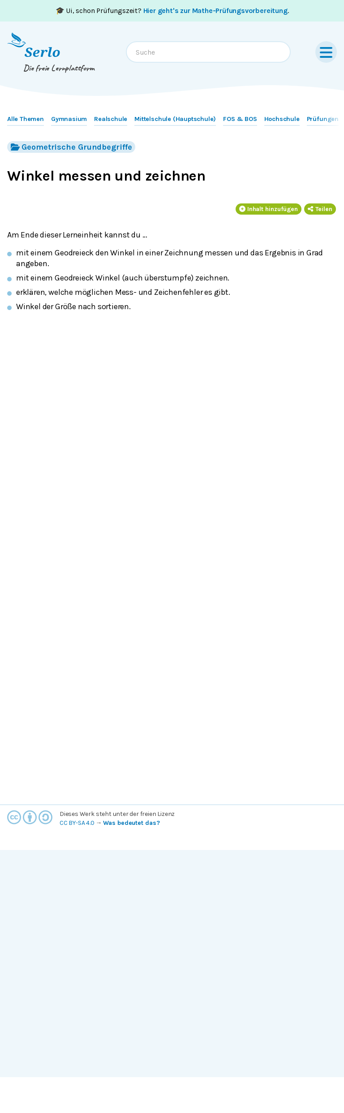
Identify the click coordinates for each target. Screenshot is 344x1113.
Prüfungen (323, 119)
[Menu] (326, 52)
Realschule (110, 119)
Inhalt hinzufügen (268, 209)
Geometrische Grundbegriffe (71, 147)
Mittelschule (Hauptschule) (175, 119)
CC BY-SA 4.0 (77, 823)
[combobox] (208, 52)
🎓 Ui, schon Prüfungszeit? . (172, 10)
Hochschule (282, 119)
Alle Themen (25, 119)
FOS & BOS (240, 119)
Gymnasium (69, 119)
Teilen (320, 209)
